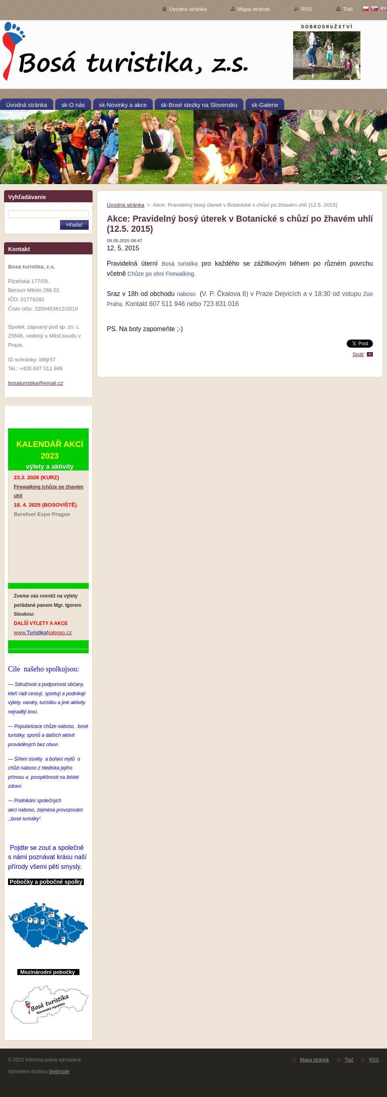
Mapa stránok (253, 9)
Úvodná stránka (187, 9)
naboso (186, 294)
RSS (306, 9)
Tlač (348, 9)
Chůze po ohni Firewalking (161, 274)
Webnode (59, 1071)
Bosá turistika (180, 263)
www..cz (43, 632)
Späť (358, 354)
